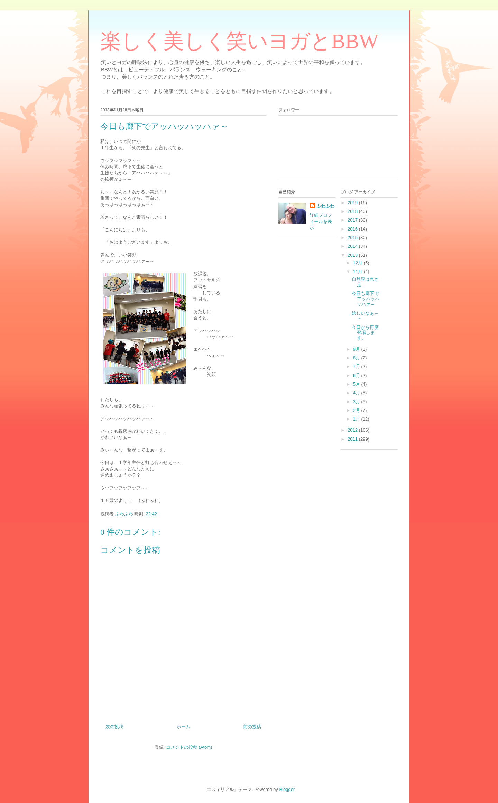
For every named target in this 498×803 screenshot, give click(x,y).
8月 (357, 357)
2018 (353, 211)
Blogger (286, 789)
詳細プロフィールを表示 (321, 221)
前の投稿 (252, 726)
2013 (353, 255)
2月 (357, 410)
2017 (353, 220)
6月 (357, 375)
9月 (357, 349)
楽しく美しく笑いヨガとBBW (239, 41)
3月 (357, 401)
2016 (353, 229)
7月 (357, 366)
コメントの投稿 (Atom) (189, 747)
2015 (353, 237)
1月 (357, 419)
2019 (353, 202)
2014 (353, 246)
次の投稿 (114, 726)
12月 (358, 262)
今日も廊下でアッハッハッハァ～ (365, 299)
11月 (358, 271)
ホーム (183, 726)
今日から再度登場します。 (365, 333)
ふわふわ (325, 205)
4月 (357, 392)
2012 (353, 430)
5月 (357, 384)
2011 (353, 439)
